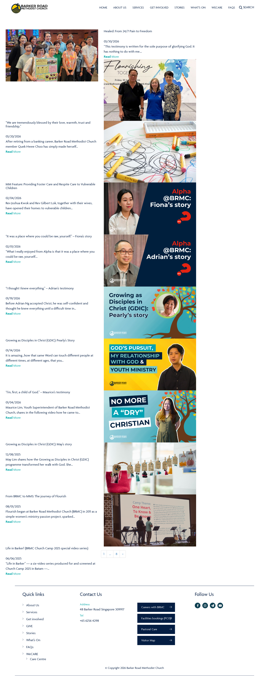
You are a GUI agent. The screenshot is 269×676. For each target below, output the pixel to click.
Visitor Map (148, 640)
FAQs (231, 7)
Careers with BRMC (152, 607)
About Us (119, 7)
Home (103, 7)
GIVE (29, 626)
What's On (198, 7)
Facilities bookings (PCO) (156, 618)
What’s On (33, 640)
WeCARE (217, 7)
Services (138, 7)
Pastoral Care (149, 629)
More (111, 56)
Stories (179, 7)
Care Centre (38, 659)
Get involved (159, 7)
